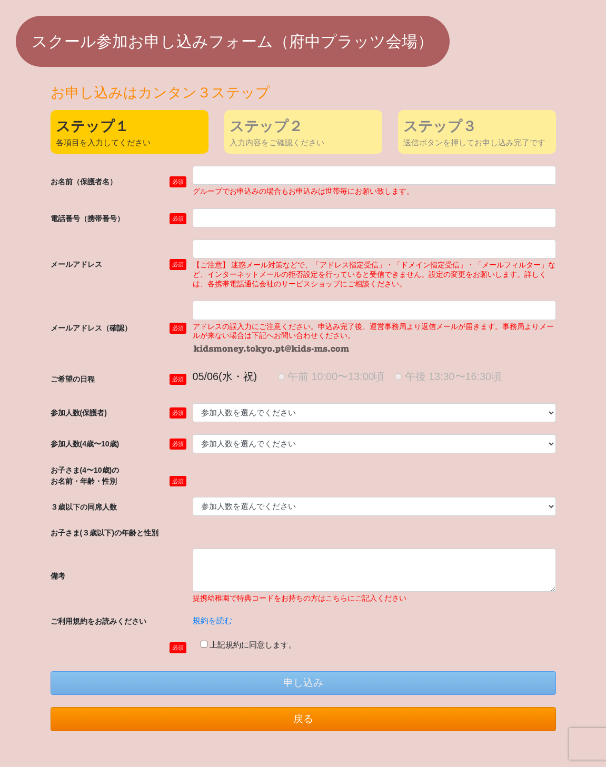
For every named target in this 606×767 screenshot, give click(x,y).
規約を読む (212, 620)
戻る (303, 718)
